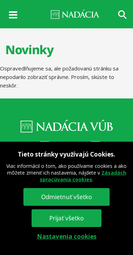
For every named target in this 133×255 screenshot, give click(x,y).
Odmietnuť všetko (66, 197)
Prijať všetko (66, 218)
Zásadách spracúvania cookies (83, 176)
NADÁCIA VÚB (66, 14)
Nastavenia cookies (66, 236)
